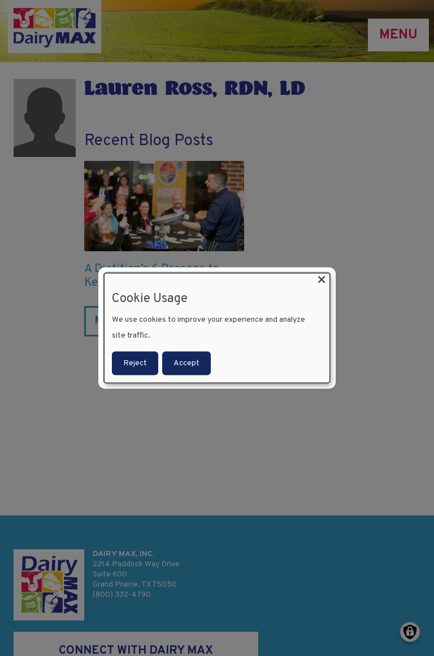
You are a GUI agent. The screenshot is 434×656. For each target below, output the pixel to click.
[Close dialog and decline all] (321, 280)
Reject (135, 363)
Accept (186, 363)
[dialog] (217, 328)
